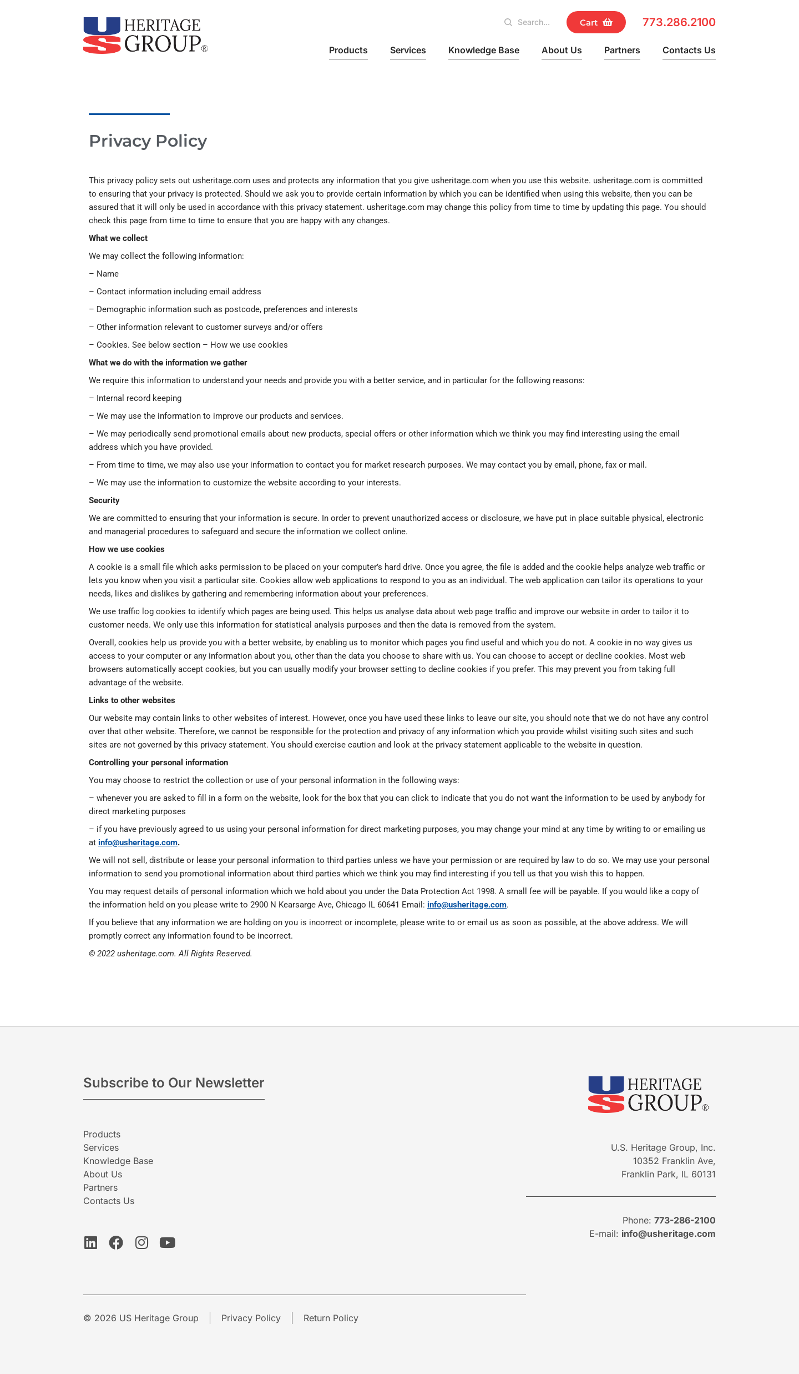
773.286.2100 (679, 22)
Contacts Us (689, 50)
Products (348, 50)
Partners (622, 50)
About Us (562, 50)
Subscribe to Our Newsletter (174, 1083)
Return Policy (331, 1317)
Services (408, 50)
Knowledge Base (483, 50)
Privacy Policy (251, 1317)
